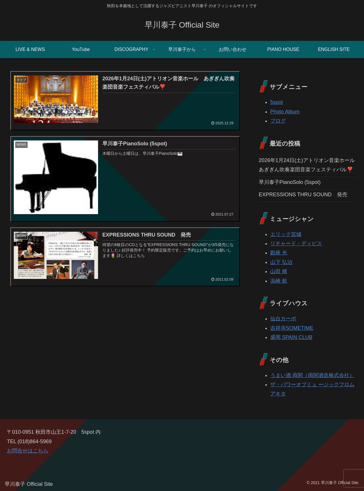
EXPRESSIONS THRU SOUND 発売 (303, 194)
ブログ (278, 121)
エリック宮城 (285, 234)
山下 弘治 (281, 262)
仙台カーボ (283, 318)
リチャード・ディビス (296, 243)
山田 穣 (278, 271)
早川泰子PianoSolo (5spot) (290, 182)
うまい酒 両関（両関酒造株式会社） (312, 375)
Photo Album (285, 112)
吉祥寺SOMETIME (291, 328)
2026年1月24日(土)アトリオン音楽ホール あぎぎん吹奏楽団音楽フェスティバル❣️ (308, 164)
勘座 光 (278, 253)
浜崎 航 (278, 281)
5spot (276, 102)
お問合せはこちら (27, 451)
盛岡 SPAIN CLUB (291, 337)
